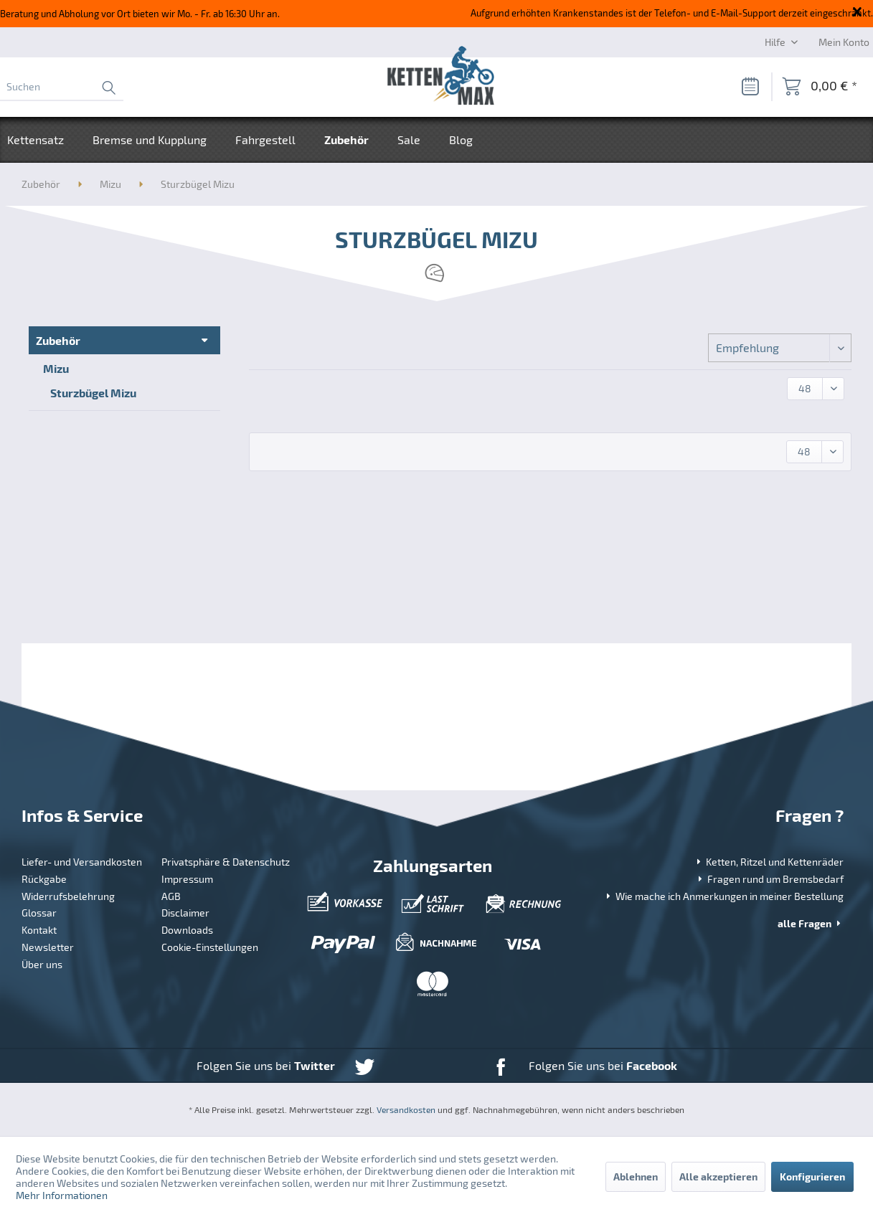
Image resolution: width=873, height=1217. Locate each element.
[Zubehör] (346, 140)
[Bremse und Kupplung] (149, 140)
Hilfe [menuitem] (776, 42)
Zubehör (58, 340)
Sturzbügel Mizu (93, 392)
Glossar (39, 912)
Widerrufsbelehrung (68, 896)
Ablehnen (635, 1176)
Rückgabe (44, 879)
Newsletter (48, 947)
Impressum (187, 879)
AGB (171, 896)
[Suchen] (61, 86)
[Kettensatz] (42, 140)
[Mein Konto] (843, 41)
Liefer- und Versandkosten (82, 862)
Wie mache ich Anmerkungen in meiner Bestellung (723, 896)
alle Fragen (811, 923)
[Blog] (461, 140)
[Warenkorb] (819, 86)
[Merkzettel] (750, 86)
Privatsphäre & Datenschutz (225, 862)
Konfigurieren (812, 1176)
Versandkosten (406, 1109)
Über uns (42, 964)
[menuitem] (61, 86)
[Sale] (409, 140)
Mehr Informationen (62, 1195)
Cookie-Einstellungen (209, 947)
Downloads (187, 930)
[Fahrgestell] (265, 140)
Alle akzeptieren (718, 1176)
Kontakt (39, 930)
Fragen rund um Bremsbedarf (769, 879)
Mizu (56, 368)
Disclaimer (185, 912)
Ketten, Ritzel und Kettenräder (769, 862)
